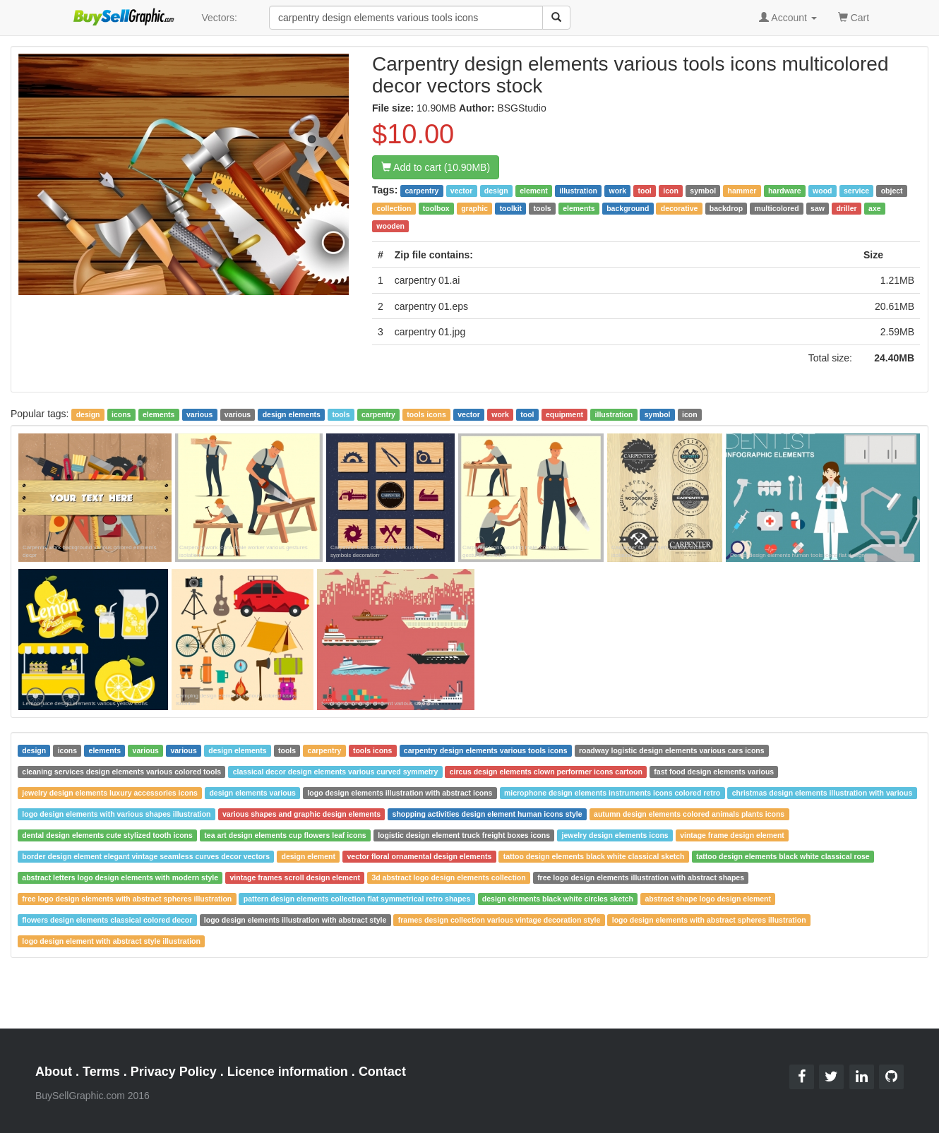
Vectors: (219, 17)
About (53, 1072)
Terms (101, 1072)
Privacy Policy (174, 1072)
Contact (382, 1072)
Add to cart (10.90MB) (435, 167)
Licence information (287, 1072)
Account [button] (788, 17)
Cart (853, 16)
